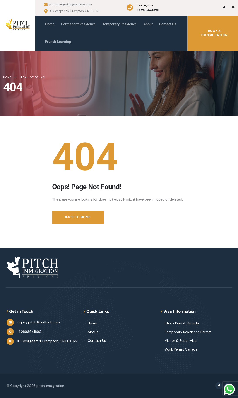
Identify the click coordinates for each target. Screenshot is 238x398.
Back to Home (78, 217)
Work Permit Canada (181, 349)
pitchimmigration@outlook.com (68, 5)
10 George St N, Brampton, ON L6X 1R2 (72, 11)
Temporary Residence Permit (188, 332)
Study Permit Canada (182, 323)
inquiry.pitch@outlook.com (38, 322)
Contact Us (97, 340)
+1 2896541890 (148, 10)
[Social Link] (223, 7)
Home (92, 323)
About (93, 332)
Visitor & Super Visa (181, 340)
